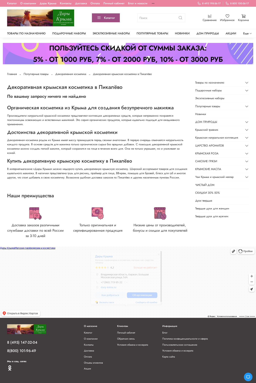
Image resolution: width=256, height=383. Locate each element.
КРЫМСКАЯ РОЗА (206, 153)
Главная (12, 74)
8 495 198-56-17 (209, 3)
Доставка (81, 3)
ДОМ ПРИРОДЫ (207, 33)
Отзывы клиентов (93, 362)
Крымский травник (206, 130)
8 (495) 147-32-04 (22, 342)
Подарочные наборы (69, 33)
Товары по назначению (26, 33)
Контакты (65, 3)
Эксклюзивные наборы (111, 33)
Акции (87, 368)
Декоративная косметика (70, 74)
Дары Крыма (48, 3)
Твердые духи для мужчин (211, 216)
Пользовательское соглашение (179, 344)
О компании (28, 3)
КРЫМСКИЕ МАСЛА (208, 169)
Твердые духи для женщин (212, 208)
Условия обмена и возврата (132, 344)
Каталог (12, 3)
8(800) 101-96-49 (21, 350)
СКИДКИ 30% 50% (207, 193)
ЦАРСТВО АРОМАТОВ (209, 146)
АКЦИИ (231, 33)
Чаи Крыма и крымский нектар (214, 177)
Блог (164, 332)
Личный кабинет (113, 3)
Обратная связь (126, 338)
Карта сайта (168, 356)
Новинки (182, 33)
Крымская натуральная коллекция (216, 138)
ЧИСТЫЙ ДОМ (204, 185)
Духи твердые (203, 201)
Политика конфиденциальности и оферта (185, 338)
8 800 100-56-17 (237, 3)
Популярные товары (152, 33)
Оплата (95, 3)
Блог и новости (137, 3)
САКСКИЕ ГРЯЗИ (206, 161)
